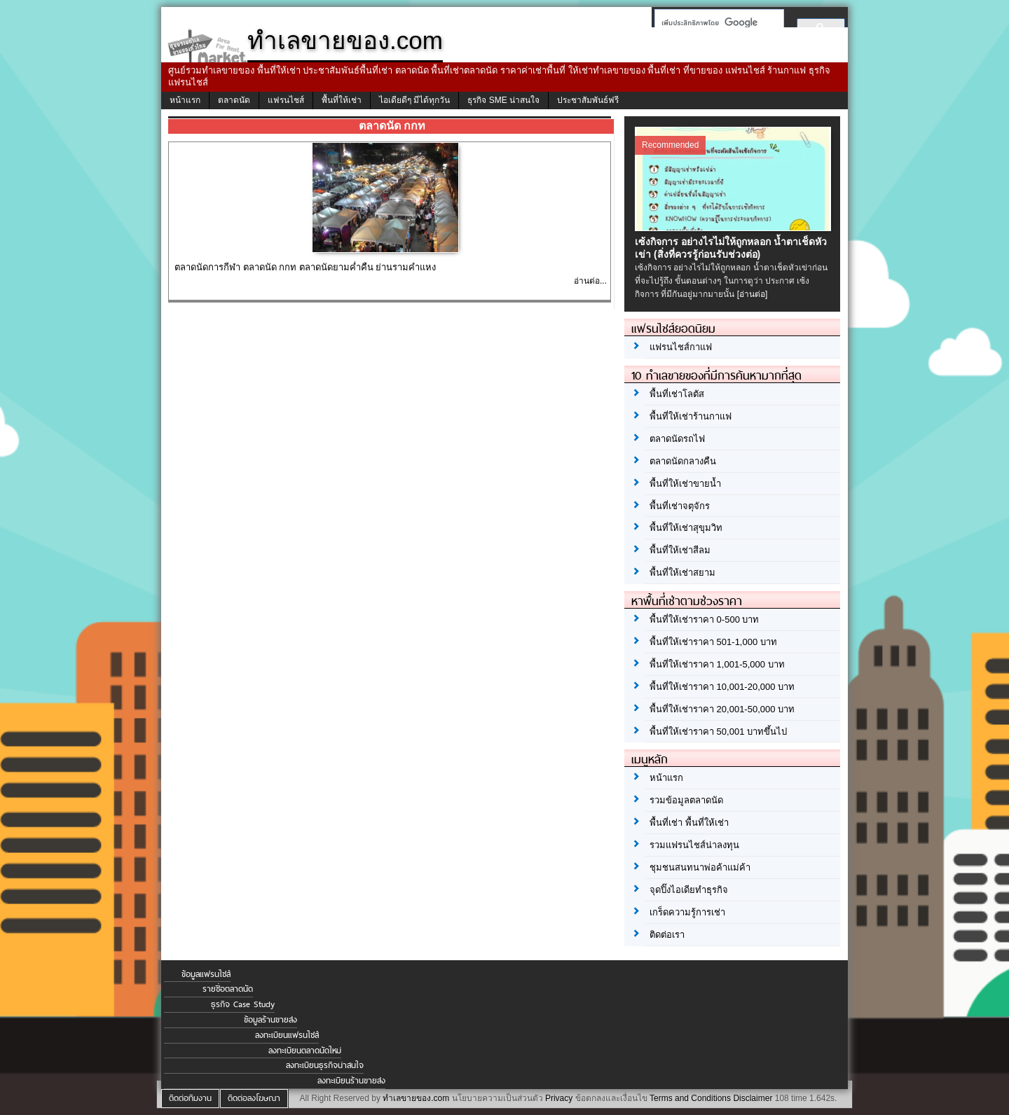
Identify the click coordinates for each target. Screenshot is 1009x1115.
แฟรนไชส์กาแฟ (681, 347)
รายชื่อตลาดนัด (228, 989)
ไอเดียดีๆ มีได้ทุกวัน (414, 100)
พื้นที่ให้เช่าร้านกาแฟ (691, 416)
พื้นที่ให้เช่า (342, 100)
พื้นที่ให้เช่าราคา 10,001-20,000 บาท (722, 686)
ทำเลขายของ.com (416, 1098)
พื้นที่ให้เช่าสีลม (680, 550)
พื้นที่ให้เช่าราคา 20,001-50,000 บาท (722, 709)
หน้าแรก (185, 100)
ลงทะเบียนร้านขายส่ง (351, 1081)
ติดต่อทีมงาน (190, 1098)
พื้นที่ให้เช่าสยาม (682, 572)
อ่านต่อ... (590, 281)
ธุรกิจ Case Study (243, 1004)
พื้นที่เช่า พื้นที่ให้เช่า (689, 822)
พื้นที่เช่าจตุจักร (680, 506)
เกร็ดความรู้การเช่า (687, 912)
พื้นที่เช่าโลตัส (677, 394)
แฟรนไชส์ (286, 100)
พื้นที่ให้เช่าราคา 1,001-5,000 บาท (717, 664)
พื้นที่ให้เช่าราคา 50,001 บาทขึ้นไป (718, 731)
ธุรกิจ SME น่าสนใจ (503, 100)
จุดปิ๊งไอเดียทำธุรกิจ (689, 890)
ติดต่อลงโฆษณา (254, 1098)
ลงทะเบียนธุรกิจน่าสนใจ (325, 1065)
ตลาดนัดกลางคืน (683, 461)
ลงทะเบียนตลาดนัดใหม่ (304, 1051)
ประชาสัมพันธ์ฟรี (588, 100)
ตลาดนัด (234, 100)
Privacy (558, 1098)
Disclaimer (752, 1098)
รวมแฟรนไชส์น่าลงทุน (694, 845)
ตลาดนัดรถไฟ (677, 439)
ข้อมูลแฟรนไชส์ (206, 974)
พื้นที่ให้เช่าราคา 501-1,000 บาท (713, 642)
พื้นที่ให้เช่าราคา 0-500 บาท (704, 619)
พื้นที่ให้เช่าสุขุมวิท (686, 527)
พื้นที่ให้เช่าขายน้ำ (685, 483)
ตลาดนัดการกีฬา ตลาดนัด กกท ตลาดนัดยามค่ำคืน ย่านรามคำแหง (305, 267)
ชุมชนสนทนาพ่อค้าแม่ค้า (700, 867)
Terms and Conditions (690, 1098)
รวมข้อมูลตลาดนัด (686, 800)
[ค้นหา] (715, 22)
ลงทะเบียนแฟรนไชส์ (287, 1035)
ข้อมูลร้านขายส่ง (270, 1020)
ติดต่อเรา (667, 934)
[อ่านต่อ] (752, 294)
